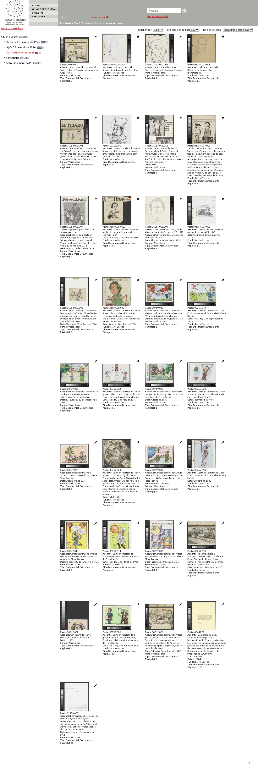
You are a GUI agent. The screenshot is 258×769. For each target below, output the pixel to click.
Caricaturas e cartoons (20, 52)
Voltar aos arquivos (12, 28)
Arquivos (65, 23)
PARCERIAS (38, 16)
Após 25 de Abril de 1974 (21, 47)
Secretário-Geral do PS (19, 62)
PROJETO (37, 12)
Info (62, 17)
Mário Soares (10, 36)
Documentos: (99, 17)
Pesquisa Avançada (157, 16)
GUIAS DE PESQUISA (43, 9)
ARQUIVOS (38, 5)
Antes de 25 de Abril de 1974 (23, 42)
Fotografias (12, 57)
